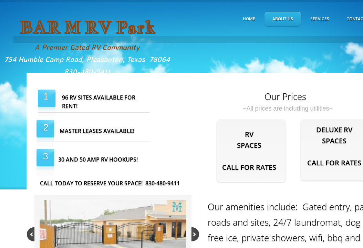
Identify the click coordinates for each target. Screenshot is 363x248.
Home (249, 19)
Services (319, 19)
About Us (282, 19)
